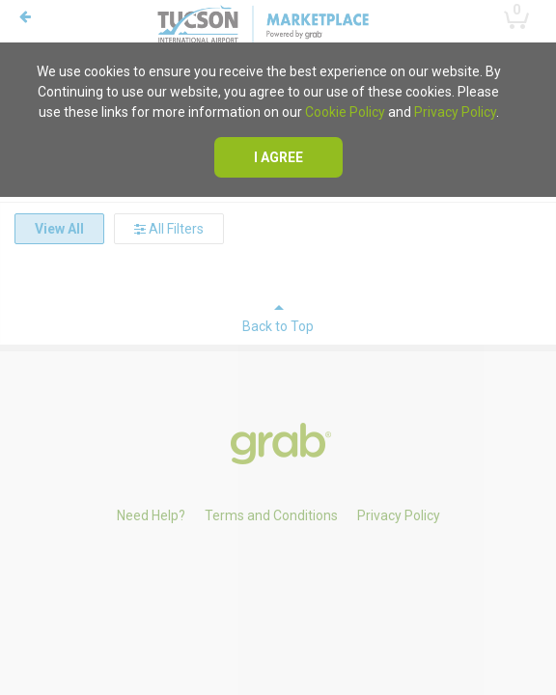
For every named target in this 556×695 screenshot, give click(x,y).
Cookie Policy (345, 112)
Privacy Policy (455, 112)
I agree (278, 157)
